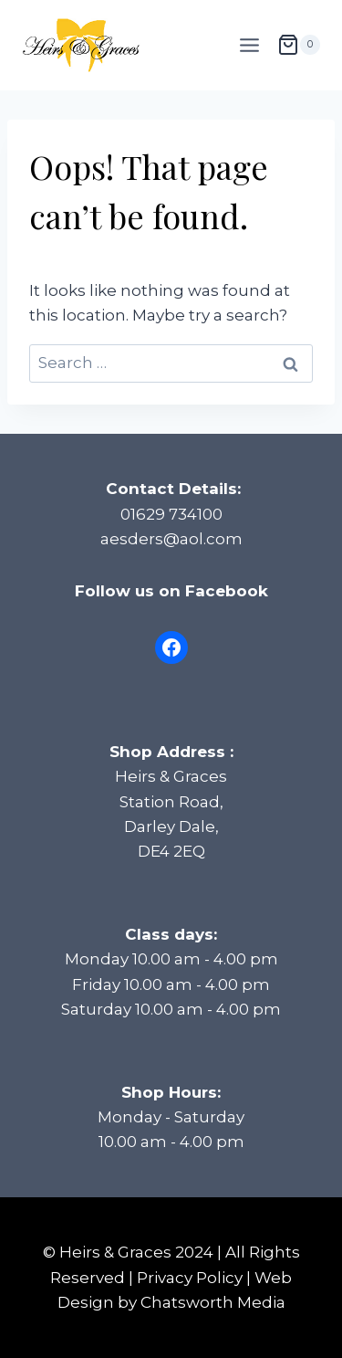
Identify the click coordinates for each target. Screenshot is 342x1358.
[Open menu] (249, 44)
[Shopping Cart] (298, 45)
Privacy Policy (190, 1278)
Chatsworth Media (212, 1302)
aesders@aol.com (171, 539)
